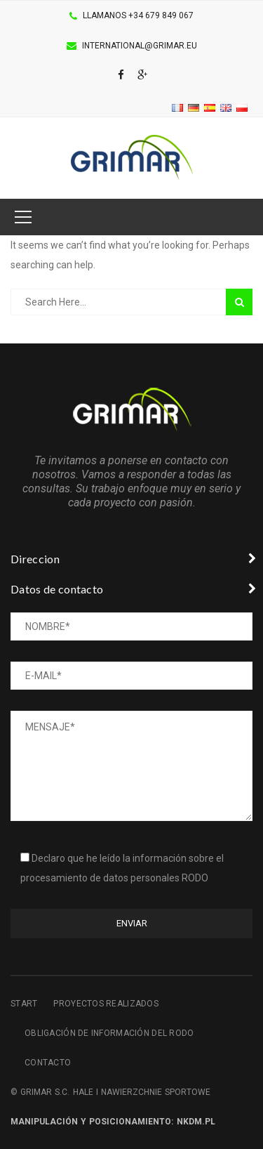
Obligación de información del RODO (109, 1033)
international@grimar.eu (139, 46)
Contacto (48, 1063)
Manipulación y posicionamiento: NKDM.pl (113, 1122)
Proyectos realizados (106, 1004)
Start (24, 1004)
